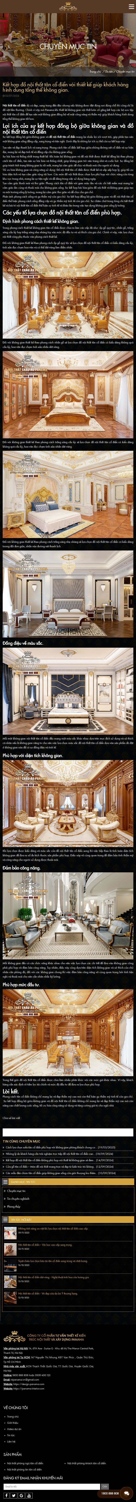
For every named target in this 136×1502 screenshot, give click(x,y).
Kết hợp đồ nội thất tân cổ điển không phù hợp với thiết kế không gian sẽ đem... (58, 1160)
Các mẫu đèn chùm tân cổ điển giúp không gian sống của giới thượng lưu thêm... (59, 1173)
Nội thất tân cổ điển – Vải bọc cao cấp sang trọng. (45, 1244)
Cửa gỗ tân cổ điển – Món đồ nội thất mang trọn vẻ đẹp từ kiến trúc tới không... (58, 1167)
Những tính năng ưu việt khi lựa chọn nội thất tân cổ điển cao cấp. (53, 1228)
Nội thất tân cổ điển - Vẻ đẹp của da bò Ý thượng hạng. (48, 1293)
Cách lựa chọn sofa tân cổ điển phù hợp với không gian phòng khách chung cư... (59, 1147)
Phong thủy (12, 1206)
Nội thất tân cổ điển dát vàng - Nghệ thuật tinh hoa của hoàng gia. (53, 1277)
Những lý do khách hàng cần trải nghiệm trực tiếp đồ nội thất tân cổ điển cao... (58, 1154)
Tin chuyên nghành (16, 1199)
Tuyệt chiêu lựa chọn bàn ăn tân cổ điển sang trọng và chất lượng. (53, 1261)
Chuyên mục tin (125, 71)
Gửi (105, 1486)
